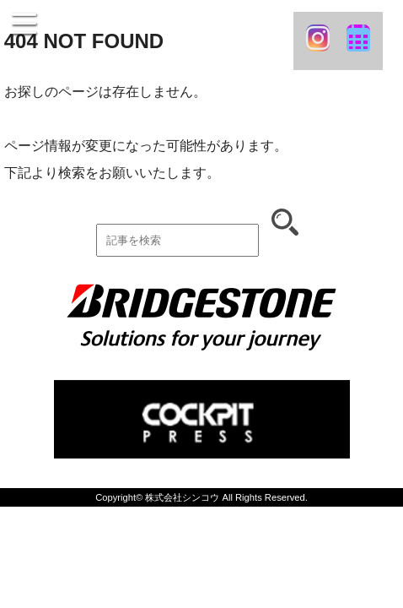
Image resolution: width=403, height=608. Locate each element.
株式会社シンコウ (182, 497)
